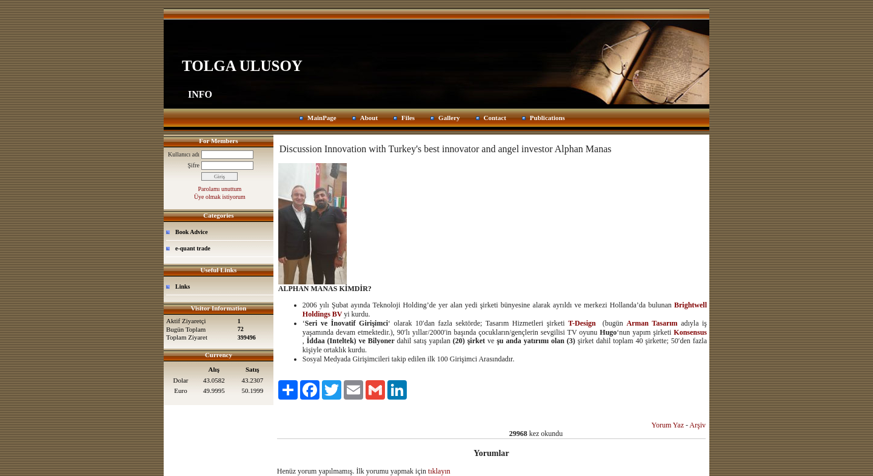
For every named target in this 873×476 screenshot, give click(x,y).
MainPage (321, 117)
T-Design (582, 323)
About (369, 117)
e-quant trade (192, 248)
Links (182, 286)
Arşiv (697, 425)
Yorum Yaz (668, 425)
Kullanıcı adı (183, 154)
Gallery (449, 117)
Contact (495, 117)
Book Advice (191, 232)
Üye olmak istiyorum (220, 196)
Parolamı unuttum (219, 189)
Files (408, 117)
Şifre (193, 165)
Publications (547, 117)
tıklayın (439, 471)
